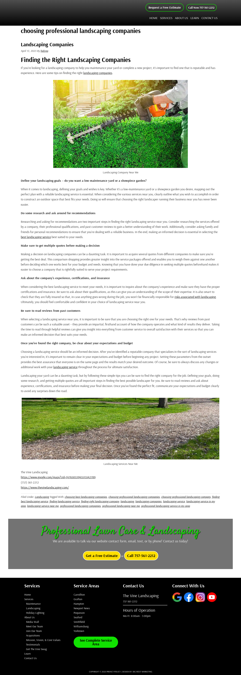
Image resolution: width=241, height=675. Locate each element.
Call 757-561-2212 (141, 555)
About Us (29, 617)
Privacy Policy (113, 671)
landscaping (127, 501)
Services (28, 599)
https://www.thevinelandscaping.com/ (45, 487)
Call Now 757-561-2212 (199, 7)
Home (27, 594)
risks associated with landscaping (195, 297)
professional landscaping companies (80, 506)
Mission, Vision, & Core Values (43, 640)
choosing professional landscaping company (186, 497)
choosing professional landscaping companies (134, 497)
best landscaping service (36, 237)
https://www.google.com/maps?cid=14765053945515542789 (58, 477)
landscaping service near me (43, 506)
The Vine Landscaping (58, 13)
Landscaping (42, 497)
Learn (27, 653)
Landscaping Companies (47, 44)
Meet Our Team (34, 626)
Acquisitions (33, 635)
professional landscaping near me (121, 506)
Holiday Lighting (35, 612)
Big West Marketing (142, 671)
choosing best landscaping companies (86, 497)
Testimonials (33, 644)
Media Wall (32, 622)
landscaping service (65, 367)
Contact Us (30, 658)
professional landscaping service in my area (165, 506)
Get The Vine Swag (36, 649)
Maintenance (33, 603)
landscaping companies (97, 73)
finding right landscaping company (100, 501)
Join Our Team (34, 631)
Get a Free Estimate (102, 555)
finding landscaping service (64, 501)
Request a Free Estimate (159, 7)
